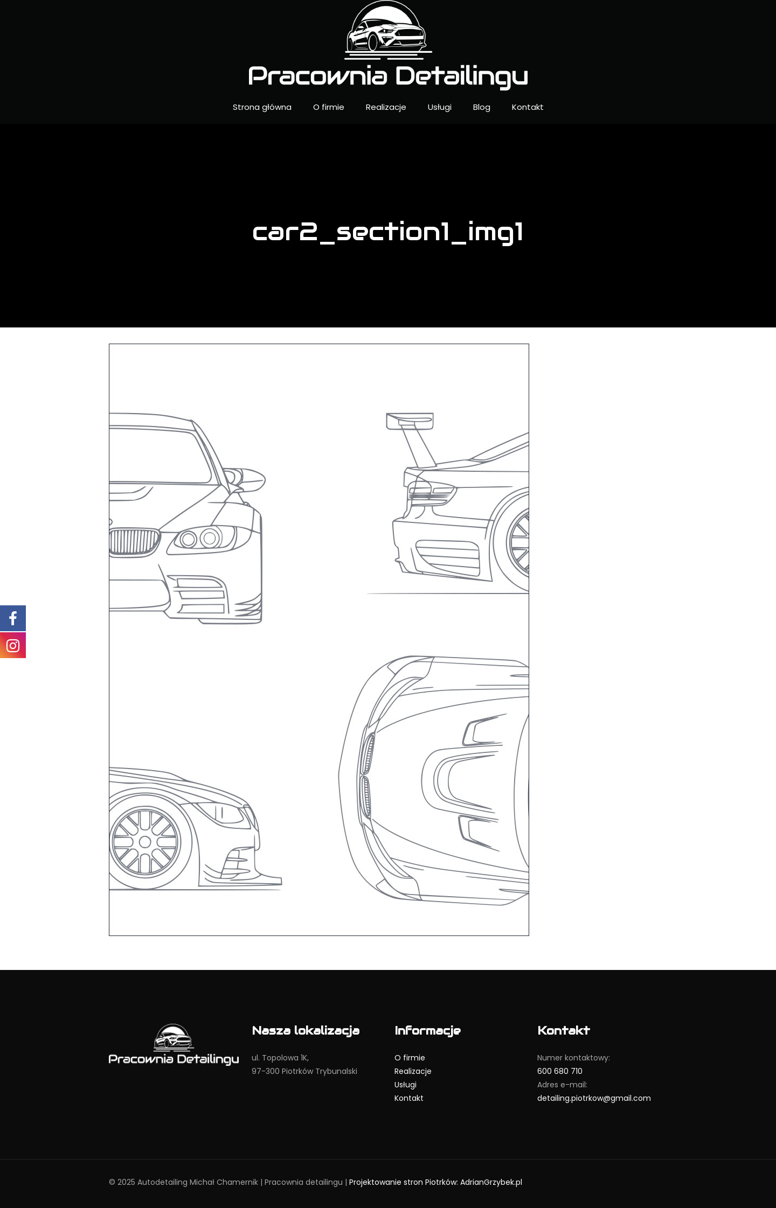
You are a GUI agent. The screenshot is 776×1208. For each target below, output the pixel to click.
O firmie (409, 1057)
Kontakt (409, 1098)
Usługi (405, 1084)
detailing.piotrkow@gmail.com (594, 1098)
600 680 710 (560, 1071)
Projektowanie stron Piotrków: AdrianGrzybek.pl (435, 1182)
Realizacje (413, 1071)
